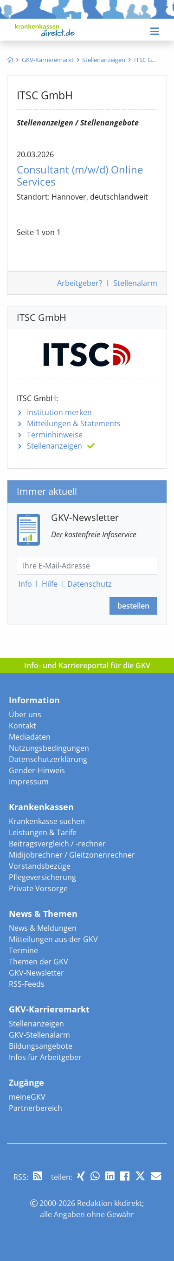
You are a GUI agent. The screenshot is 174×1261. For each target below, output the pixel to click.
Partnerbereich (35, 1108)
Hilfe (50, 584)
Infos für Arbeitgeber (45, 1057)
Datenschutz (89, 584)
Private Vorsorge (38, 888)
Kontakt (22, 726)
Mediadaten (30, 737)
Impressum (29, 781)
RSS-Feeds (27, 984)
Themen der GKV (38, 961)
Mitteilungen (74, 423)
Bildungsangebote (40, 1046)
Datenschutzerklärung (48, 759)
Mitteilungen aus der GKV (53, 939)
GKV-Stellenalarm (39, 1035)
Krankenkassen (41, 806)
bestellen (133, 606)
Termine (23, 950)
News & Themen (43, 913)
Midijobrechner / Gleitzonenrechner (72, 855)
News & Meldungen (43, 928)
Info (25, 584)
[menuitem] (10, 59)
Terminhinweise (55, 435)
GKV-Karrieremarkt (49, 1009)
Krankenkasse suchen (47, 821)
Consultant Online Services (80, 175)
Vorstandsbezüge (40, 866)
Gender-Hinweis (37, 770)
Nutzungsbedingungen (49, 748)
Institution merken (59, 412)
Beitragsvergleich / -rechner (57, 843)
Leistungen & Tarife (43, 832)
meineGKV (27, 1097)
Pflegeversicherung (42, 877)
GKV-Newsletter (36, 973)
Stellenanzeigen (54, 446)
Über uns (25, 714)
